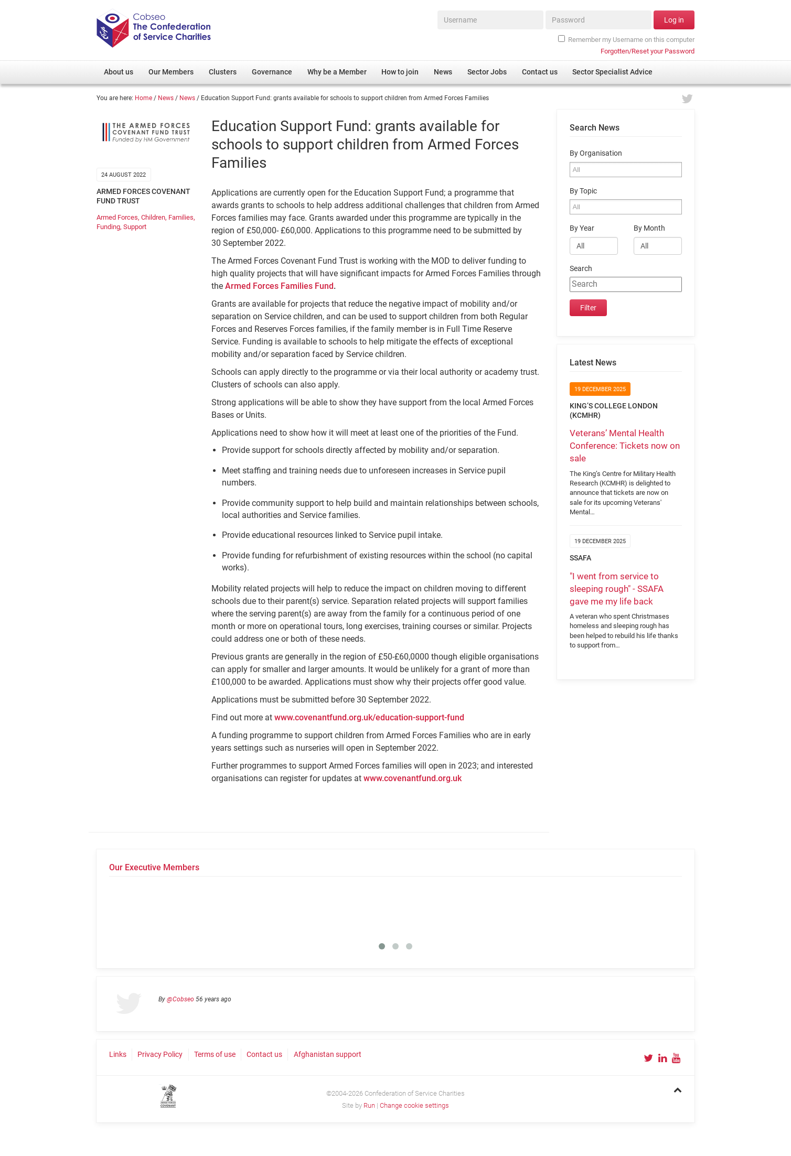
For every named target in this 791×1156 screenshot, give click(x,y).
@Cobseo (180, 999)
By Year (582, 228)
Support (134, 227)
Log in (674, 20)
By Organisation (596, 153)
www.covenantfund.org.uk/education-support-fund (369, 717)
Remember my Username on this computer (626, 39)
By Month (649, 228)
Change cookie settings (414, 1105)
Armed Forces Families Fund (279, 286)
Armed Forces (117, 217)
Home (143, 98)
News (166, 98)
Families (181, 217)
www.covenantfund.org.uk (413, 778)
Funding (108, 227)
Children (153, 217)
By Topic (583, 191)
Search (581, 268)
